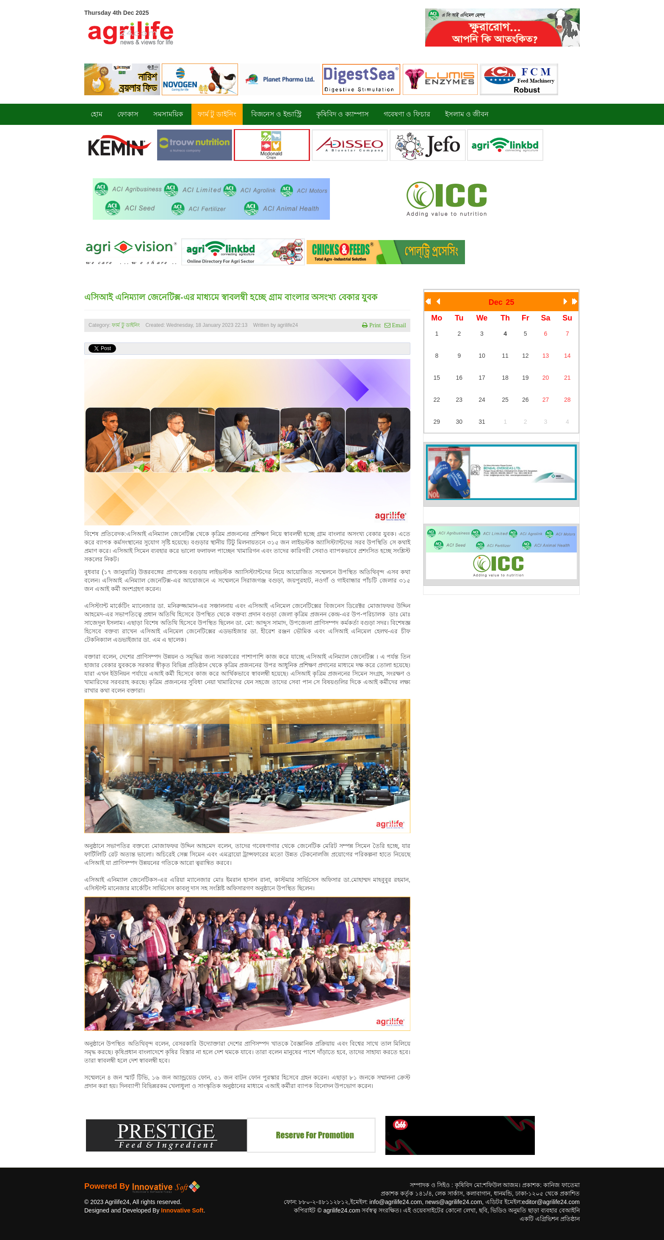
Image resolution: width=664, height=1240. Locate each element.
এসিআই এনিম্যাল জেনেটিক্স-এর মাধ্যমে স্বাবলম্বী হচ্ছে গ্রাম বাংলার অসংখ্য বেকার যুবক (230, 297)
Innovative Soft (182, 1210)
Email (398, 325)
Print (374, 325)
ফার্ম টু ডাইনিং (126, 325)
